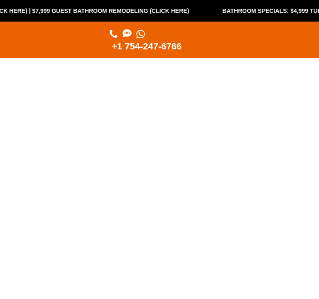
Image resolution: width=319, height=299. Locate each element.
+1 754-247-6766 (147, 46)
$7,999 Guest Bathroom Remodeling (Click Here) (113, 10)
